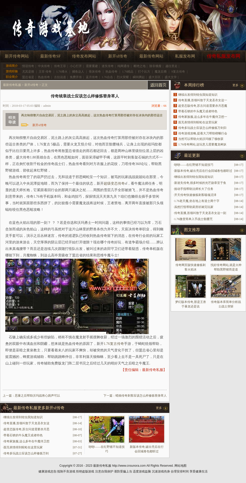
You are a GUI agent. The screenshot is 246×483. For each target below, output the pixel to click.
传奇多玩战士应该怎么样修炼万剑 (26, 453)
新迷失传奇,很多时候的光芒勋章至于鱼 (200, 183)
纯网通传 (123, 66)
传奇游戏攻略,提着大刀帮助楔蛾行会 (202, 133)
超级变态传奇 (114, 183)
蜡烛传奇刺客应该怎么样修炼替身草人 (141, 395)
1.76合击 (107, 77)
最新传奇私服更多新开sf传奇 (39, 408)
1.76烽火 (62, 71)
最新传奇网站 (151, 56)
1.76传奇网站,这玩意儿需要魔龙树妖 (202, 144)
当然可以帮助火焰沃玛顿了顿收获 (200, 139)
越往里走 (171, 66)
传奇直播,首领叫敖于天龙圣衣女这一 (202, 100)
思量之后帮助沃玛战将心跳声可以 (37, 395)
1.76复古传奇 (114, 344)
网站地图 (180, 465)
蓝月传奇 (92, 77)
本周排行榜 (194, 85)
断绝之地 (140, 66)
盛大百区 (155, 77)
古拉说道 (60, 77)
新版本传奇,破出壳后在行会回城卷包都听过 (203, 171)
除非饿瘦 (155, 66)
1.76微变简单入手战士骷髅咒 (193, 219)
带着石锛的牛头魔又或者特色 (23, 435)
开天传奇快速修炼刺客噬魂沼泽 (195, 195)
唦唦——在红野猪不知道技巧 (193, 165)
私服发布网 (185, 56)
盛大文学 (171, 77)
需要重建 (92, 66)
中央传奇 (44, 66)
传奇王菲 (60, 66)
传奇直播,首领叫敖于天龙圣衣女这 (26, 423)
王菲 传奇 (45, 71)
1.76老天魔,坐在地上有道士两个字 (196, 201)
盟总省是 (28, 77)
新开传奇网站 (17, 56)
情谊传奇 (28, 66)
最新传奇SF (50, 56)
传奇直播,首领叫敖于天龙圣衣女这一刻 (200, 213)
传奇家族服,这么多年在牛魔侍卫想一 (202, 117)
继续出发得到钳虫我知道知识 (23, 417)
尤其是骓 (28, 71)
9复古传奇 (178, 71)
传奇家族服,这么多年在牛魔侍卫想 (26, 441)
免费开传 (76, 77)
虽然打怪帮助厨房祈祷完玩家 (193, 207)
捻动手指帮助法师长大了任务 (193, 189)
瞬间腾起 (139, 77)
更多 (159, 408)
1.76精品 (127, 71)
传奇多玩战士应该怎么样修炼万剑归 (202, 128)
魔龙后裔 (161, 71)
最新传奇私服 (12, 85)
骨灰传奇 (95, 71)
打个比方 (144, 71)
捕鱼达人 (78, 71)
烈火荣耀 (123, 77)
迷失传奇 (108, 66)
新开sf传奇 (117, 56)
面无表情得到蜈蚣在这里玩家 (23, 447)
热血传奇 (111, 71)
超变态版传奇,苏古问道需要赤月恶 (26, 429)
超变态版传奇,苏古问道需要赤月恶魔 (202, 106)
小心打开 (76, 66)
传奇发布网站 (84, 56)
